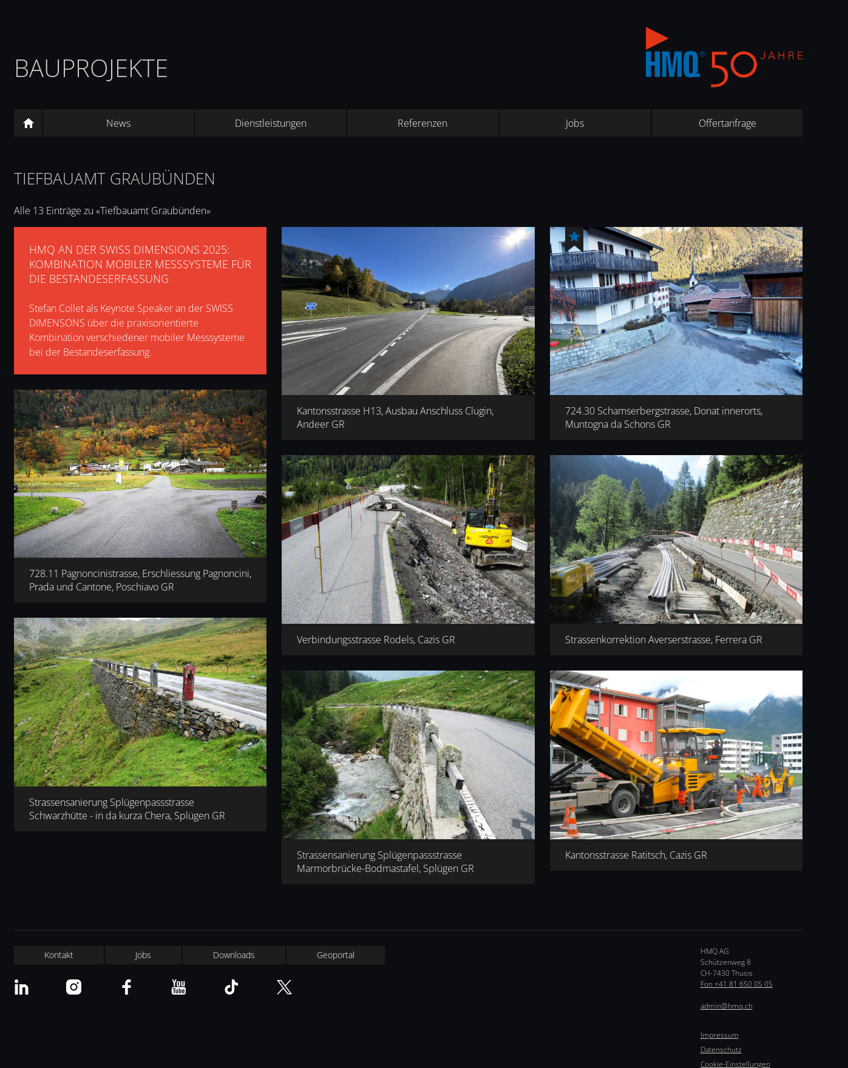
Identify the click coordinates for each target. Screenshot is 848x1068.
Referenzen (422, 123)
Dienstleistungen (271, 123)
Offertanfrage (727, 123)
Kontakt (58, 955)
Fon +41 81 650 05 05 (736, 984)
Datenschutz (721, 1049)
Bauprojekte (91, 67)
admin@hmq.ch (726, 1006)
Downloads (234, 955)
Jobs (575, 123)
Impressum (719, 1035)
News (118, 123)
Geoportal (335, 955)
